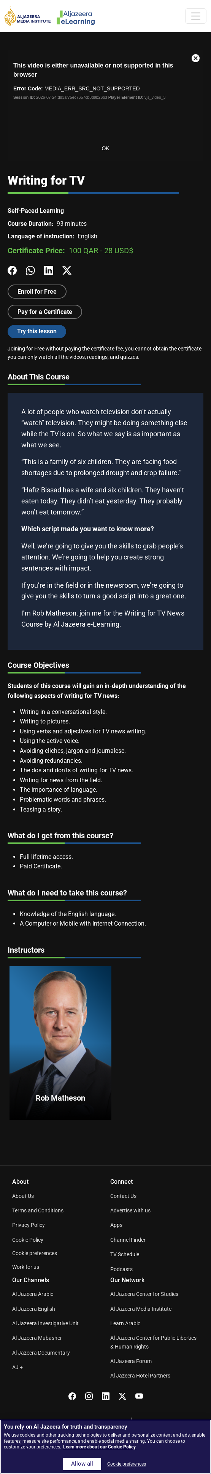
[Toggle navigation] (195, 16)
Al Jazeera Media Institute (140, 1309)
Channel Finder (128, 1240)
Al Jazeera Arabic (32, 1294)
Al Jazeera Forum (131, 1361)
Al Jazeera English (33, 1309)
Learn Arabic (125, 1323)
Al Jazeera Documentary (41, 1353)
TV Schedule (124, 1254)
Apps (116, 1225)
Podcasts (121, 1269)
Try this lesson (37, 331)
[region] (105, 1446)
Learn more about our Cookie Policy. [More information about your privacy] (99, 1447)
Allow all (82, 1464)
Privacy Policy (28, 1225)
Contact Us (123, 1196)
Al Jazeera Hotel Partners (140, 1376)
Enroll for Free (37, 291)
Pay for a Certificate (44, 311)
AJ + (17, 1367)
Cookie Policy (27, 1240)
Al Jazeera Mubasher (37, 1338)
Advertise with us (130, 1210)
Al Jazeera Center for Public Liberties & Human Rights (153, 1342)
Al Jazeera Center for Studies (144, 1294)
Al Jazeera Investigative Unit (45, 1323)
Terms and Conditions (37, 1210)
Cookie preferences (34, 1253)
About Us (23, 1196)
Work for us (25, 1267)
